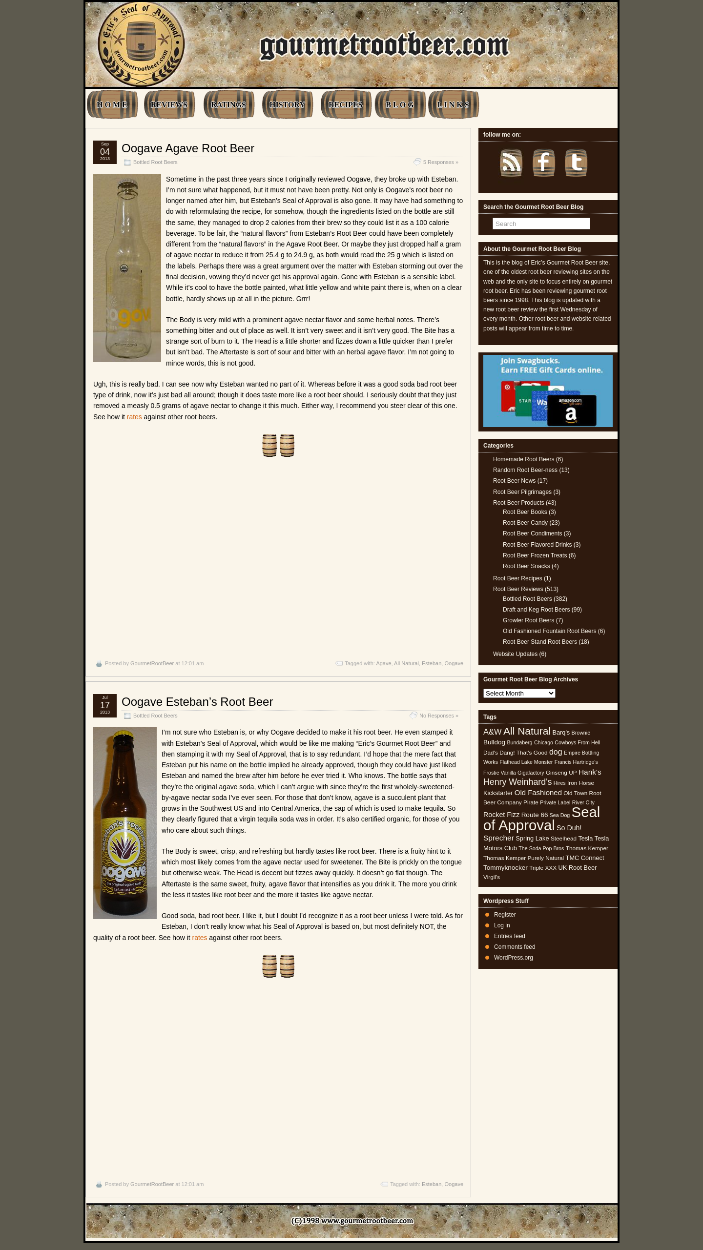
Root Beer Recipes (517, 578)
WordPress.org (513, 957)
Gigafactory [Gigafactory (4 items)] (530, 773)
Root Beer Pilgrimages (522, 492)
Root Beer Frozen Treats (535, 555)
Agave (383, 663)
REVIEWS (169, 105)
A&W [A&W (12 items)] (492, 731)
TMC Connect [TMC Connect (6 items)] (585, 857)
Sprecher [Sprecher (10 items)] (498, 838)
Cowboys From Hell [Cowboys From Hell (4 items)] (577, 742)
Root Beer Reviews (518, 589)
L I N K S (453, 105)
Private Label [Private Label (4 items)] (555, 802)
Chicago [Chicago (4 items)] (543, 742)
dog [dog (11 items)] (555, 751)
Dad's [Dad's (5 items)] (490, 752)
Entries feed (509, 936)
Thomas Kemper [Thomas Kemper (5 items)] (587, 848)
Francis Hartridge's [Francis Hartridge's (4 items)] (576, 762)
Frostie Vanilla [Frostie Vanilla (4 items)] (499, 773)
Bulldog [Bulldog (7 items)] (494, 742)
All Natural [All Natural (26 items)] (527, 731)
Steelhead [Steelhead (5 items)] (564, 838)
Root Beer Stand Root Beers (540, 641)
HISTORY (287, 105)
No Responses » (438, 715)
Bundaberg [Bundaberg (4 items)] (519, 742)
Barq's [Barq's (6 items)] (561, 732)
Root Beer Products (518, 502)
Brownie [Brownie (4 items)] (581, 733)
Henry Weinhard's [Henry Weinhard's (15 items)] (517, 782)
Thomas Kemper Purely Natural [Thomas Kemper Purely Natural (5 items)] (523, 858)
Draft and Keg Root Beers (536, 609)
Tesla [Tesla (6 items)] (585, 838)
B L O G (400, 105)
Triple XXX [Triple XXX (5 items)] (543, 867)
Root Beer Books (525, 512)
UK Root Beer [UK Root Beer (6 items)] (577, 867)
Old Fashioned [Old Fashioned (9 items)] (538, 792)
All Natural (406, 663)
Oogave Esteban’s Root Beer (197, 701)
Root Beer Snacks (526, 566)
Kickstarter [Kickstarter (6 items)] (498, 793)
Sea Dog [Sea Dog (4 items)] (560, 815)
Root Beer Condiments (532, 533)
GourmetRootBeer (152, 663)
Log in (502, 925)
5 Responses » (440, 162)
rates (134, 417)
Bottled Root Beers (155, 162)
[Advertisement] (278, 558)
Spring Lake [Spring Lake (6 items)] (532, 838)
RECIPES (345, 105)
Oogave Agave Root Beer (188, 148)
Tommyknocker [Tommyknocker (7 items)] (505, 867)
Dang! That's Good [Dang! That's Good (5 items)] (523, 752)
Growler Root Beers (528, 620)
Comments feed (515, 946)
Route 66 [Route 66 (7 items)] (534, 815)
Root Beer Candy (525, 522)
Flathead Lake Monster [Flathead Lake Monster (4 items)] (526, 762)
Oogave (453, 663)
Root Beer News (514, 480)
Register (505, 914)
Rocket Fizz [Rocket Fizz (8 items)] (501, 815)
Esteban (431, 663)
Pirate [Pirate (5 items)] (530, 802)
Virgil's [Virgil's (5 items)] (491, 877)
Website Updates (515, 654)
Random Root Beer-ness (525, 470)
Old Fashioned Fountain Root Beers (549, 631)
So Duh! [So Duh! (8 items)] (569, 828)
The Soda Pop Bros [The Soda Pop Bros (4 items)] (541, 848)
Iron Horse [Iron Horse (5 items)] (580, 782)
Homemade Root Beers (523, 459)
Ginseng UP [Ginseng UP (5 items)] (561, 772)
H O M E (112, 105)
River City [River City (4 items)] (583, 802)
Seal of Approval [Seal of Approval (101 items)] (541, 818)
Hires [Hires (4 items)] (560, 783)
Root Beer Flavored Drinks (537, 544)
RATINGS (228, 105)
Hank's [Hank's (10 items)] (590, 772)
